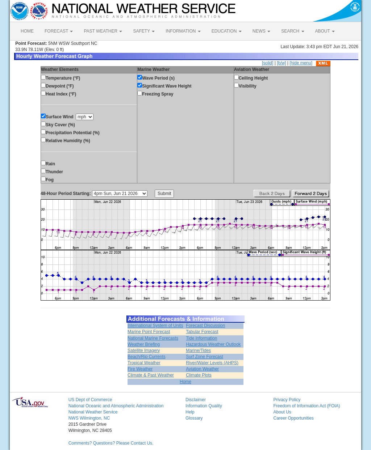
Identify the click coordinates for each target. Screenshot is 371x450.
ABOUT (325, 31)
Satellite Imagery (144, 350)
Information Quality (204, 405)
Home (185, 381)
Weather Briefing (144, 344)
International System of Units (155, 325)
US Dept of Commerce (90, 399)
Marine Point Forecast (149, 331)
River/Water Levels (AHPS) (212, 362)
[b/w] (281, 62)
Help (190, 412)
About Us (282, 412)
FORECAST (59, 31)
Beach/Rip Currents (147, 356)
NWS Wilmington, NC (89, 418)
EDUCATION (227, 31)
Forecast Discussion (205, 325)
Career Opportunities (293, 418)
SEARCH (292, 31)
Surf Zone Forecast (204, 356)
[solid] (267, 62)
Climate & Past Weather (151, 375)
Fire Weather (140, 369)
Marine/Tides (198, 350)
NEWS (261, 31)
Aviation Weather (202, 369)
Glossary (194, 418)
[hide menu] (300, 62)
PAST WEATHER (103, 31)
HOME (27, 31)
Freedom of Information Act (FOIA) (306, 405)
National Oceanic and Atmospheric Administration (116, 405)
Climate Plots (199, 375)
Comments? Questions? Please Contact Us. (111, 443)
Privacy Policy (286, 399)
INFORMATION (183, 31)
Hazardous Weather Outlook (213, 344)
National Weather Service (93, 412)
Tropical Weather (144, 362)
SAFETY (144, 31)
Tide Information (201, 338)
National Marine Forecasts (153, 338)
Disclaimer (196, 399)
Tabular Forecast (202, 331)
